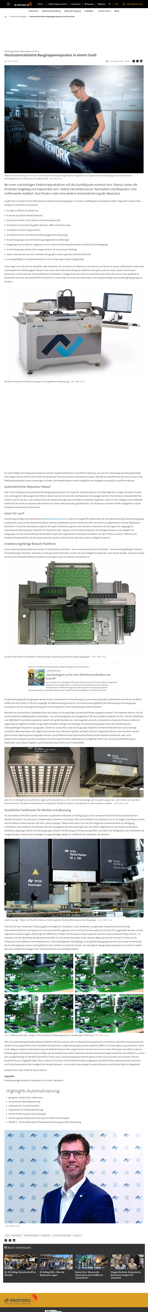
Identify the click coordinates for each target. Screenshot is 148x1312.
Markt (116, 11)
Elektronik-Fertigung (72, 11)
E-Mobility (89, 11)
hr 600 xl (77, 1236)
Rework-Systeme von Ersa (55, 518)
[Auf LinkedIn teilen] (141, 61)
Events (40, 4)
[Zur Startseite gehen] (23, 4)
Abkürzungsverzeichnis (58, 4)
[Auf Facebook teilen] (134, 61)
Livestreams (76, 4)
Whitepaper (89, 4)
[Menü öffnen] (8, 4)
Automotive (33, 11)
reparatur (45, 1236)
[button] (139, 1266)
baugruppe (16, 1236)
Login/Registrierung (134, 4)
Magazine (102, 4)
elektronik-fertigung (62, 1236)
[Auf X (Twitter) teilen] (138, 61)
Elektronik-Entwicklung (51, 11)
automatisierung (31, 1236)
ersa (7, 1236)
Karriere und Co (104, 11)
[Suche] (109, 4)
